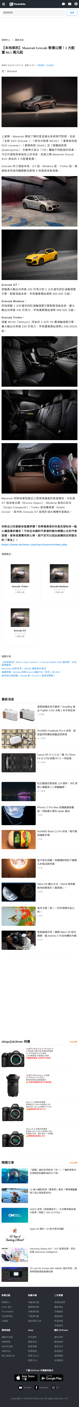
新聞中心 (6, 40)
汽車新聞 (40, 65)
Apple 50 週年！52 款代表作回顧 (47, 1229)
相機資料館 (33, 1302)
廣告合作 (58, 1346)
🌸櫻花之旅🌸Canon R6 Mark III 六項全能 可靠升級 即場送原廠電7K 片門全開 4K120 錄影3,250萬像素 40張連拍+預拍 (39, 1053)
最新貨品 (32, 1342)
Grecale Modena (59, 586)
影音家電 (58, 1321)
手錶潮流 (58, 1325)
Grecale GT (20, 630)
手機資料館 (33, 1311)
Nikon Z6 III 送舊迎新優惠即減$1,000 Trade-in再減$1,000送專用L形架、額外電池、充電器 (39, 1132)
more (73, 1041)
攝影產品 (58, 1307)
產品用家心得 (34, 1321)
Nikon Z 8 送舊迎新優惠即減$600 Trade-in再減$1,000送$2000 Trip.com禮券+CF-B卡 (39, 1105)
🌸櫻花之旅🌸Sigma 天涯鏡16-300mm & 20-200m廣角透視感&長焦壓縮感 (39, 1078)
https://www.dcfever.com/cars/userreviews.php (34, 544)
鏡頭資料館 (33, 1307)
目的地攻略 (7, 1346)
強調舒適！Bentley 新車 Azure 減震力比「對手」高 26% (31, 672)
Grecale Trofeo (20, 586)
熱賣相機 (32, 1346)
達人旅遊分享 (8, 1355)
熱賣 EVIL (33, 1360)
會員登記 (58, 1351)
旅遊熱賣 (6, 1342)
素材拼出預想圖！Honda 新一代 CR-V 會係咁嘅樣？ (29, 675)
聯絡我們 (58, 1342)
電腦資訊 (58, 1316)
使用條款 (58, 1355)
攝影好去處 (7, 1337)
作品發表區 (7, 1316)
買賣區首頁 (59, 1302)
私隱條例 (58, 1360)
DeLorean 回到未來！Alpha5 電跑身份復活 (24, 668)
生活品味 (50, 65)
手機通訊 (58, 1311)
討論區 (5, 1321)
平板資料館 (33, 1316)
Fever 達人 (7, 1307)
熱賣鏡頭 (32, 1351)
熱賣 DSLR (33, 1355)
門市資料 (32, 1337)
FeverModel (7, 1311)
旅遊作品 (6, 1351)
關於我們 (58, 1337)
